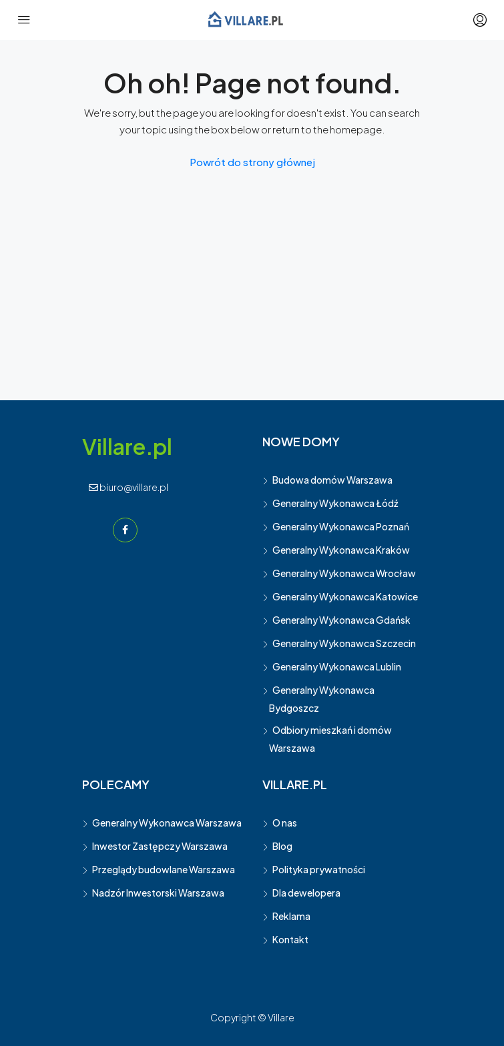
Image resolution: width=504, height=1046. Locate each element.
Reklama (291, 916)
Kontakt (290, 939)
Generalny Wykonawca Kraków (341, 550)
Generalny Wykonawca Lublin (336, 666)
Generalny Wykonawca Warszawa (167, 823)
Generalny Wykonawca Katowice (345, 596)
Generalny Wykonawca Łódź (335, 503)
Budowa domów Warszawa (332, 480)
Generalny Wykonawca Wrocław (344, 573)
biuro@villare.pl (128, 487)
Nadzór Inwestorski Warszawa (158, 893)
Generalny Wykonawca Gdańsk (341, 620)
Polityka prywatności (318, 869)
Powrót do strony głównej (252, 161)
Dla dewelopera (306, 893)
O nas (284, 823)
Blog (282, 846)
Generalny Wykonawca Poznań (340, 526)
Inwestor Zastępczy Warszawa (160, 846)
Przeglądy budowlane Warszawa (163, 869)
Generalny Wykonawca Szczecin (344, 643)
